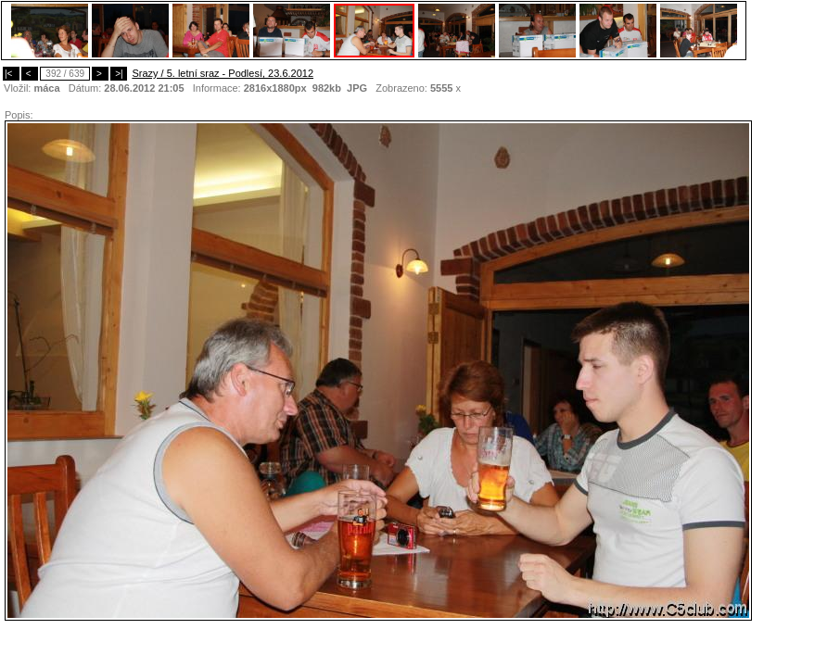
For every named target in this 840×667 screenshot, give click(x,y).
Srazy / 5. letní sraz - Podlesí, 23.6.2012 (222, 73)
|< (11, 74)
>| (118, 74)
